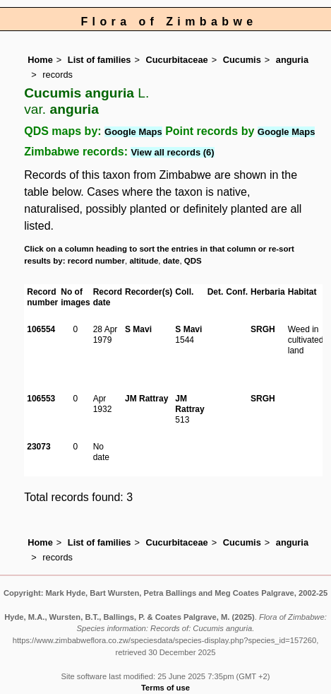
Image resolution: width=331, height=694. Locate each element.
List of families (99, 59)
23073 (38, 447)
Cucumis (242, 59)
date (171, 261)
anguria (292, 59)
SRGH (263, 329)
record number (96, 261)
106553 (41, 399)
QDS (193, 261)
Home (40, 59)
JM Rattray (146, 399)
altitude (143, 261)
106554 (41, 329)
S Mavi (138, 329)
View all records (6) (172, 152)
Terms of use (165, 687)
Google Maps (133, 132)
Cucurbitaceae (176, 59)
